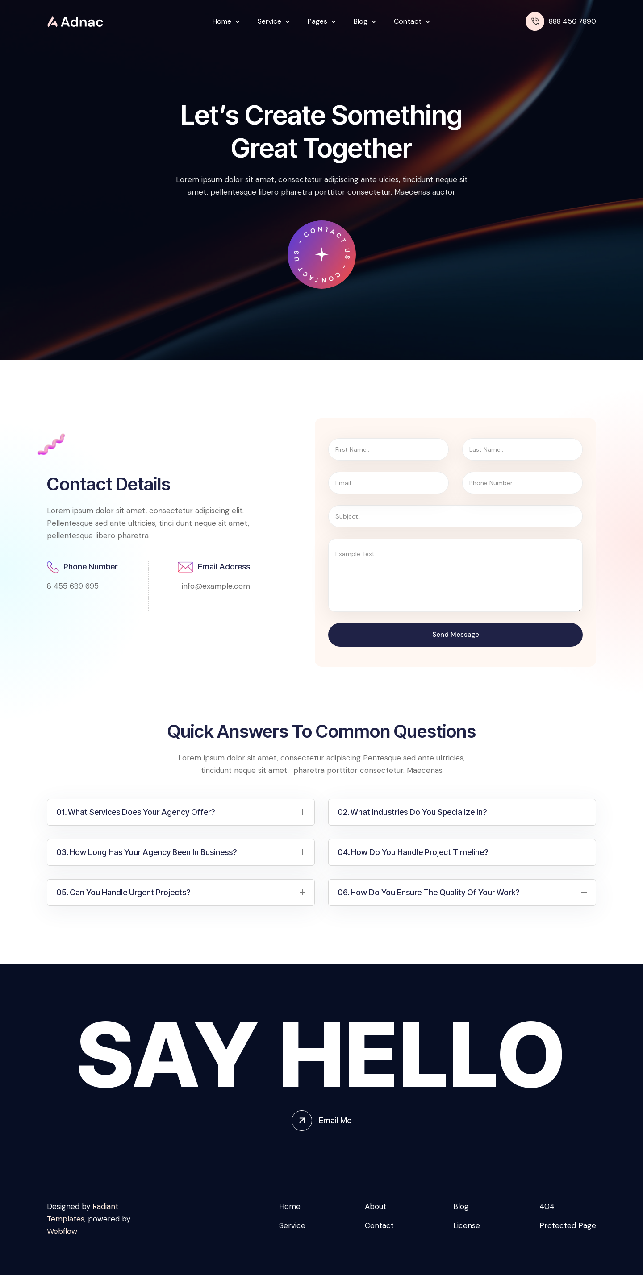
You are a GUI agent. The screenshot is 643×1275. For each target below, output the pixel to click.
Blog (461, 1206)
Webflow (62, 1231)
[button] (223, 21)
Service (292, 1225)
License (466, 1225)
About (375, 1206)
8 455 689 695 (73, 586)
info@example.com (216, 586)
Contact (379, 1225)
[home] (75, 22)
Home (290, 1206)
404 (547, 1206)
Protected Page (567, 1225)
